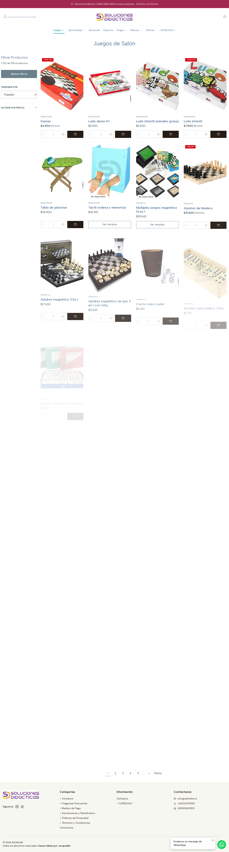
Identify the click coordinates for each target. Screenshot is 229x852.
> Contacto (66, 798)
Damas (46, 121)
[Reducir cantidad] (43, 134)
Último (158, 773)
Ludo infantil (193, 121)
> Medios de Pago (70, 808)
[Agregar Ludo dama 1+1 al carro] (123, 134)
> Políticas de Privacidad (74, 818)
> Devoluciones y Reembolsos (77, 813)
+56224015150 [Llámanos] (184, 803)
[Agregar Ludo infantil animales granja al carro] (171, 134)
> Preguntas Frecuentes (73, 803)
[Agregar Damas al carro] (75, 134)
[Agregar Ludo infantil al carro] (218, 134)
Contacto (122, 798)
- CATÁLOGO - (125, 803)
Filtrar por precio (19, 107)
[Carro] (225, 17)
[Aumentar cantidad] (63, 134)
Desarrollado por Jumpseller (54, 845)
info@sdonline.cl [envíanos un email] (185, 798)
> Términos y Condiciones (75, 822)
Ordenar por (9, 87)
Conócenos (66, 827)
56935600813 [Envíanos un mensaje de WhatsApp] (184, 808)
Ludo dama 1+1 (98, 121)
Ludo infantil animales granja (157, 121)
